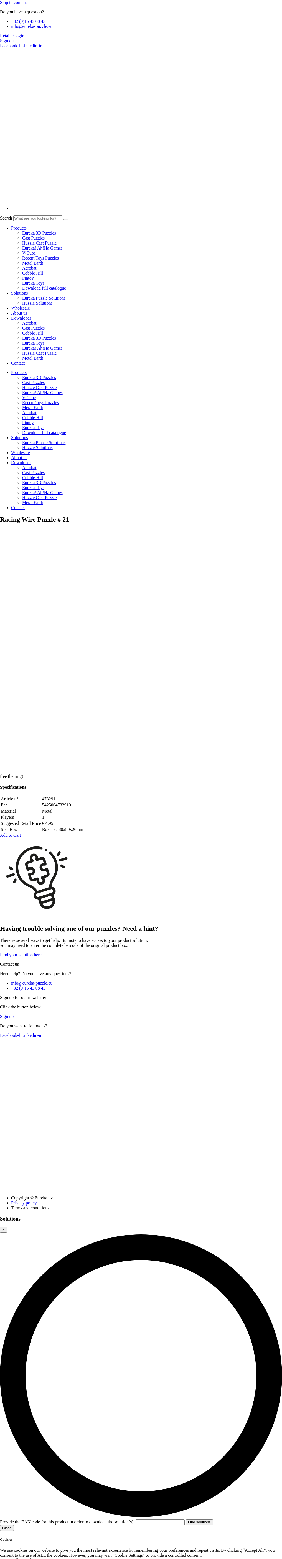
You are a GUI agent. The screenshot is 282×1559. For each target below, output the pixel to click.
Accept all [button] (9, 1329)
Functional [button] (9, 1492)
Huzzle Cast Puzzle (39, 243)
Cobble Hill (32, 273)
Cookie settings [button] (36, 1329)
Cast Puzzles (33, 238)
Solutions (19, 293)
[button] (10, 604)
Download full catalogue (44, 288)
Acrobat (29, 268)
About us (19, 313)
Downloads (21, 318)
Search (6, 218)
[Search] (65, 219)
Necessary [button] (9, 1393)
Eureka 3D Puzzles (39, 233)
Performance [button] (11, 1513)
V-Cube (29, 253)
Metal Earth (32, 263)
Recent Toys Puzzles (40, 258)
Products (19, 228)
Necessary (16, 1399)
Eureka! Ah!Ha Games (42, 248)
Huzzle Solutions (37, 303)
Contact (18, 363)
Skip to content (13, 2)
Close (7, 1297)
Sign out (7, 40)
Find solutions (199, 1291)
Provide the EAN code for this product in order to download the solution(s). (93, 1291)
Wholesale (20, 308)
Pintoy (28, 278)
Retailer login (12, 35)
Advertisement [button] (13, 1554)
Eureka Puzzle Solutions (43, 298)
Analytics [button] (8, 1533)
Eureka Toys (33, 283)
